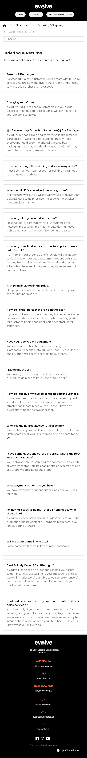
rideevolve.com (43, 678)
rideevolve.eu (43, 729)
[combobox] (43, 39)
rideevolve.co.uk (43, 704)
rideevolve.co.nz (43, 690)
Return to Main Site (60, 14)
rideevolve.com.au (43, 666)
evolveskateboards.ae (43, 717)
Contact (36, 14)
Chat (20, 14)
